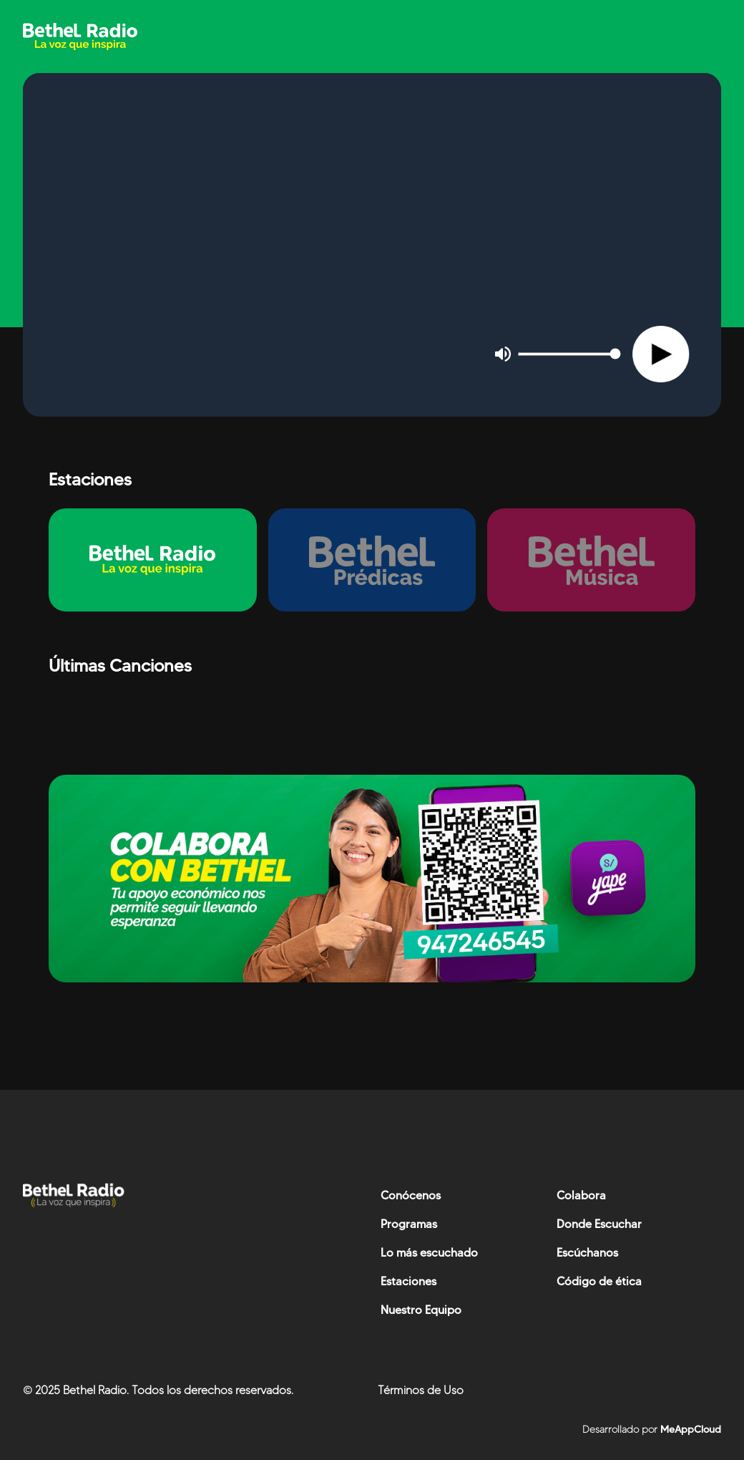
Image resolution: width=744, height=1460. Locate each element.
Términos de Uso (421, 1390)
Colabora (581, 1195)
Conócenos (411, 1195)
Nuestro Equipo (421, 1310)
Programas (409, 1224)
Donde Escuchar (599, 1224)
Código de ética (599, 1281)
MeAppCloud (689, 1429)
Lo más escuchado (429, 1253)
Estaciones (408, 1281)
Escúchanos (587, 1253)
